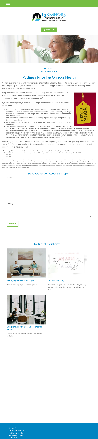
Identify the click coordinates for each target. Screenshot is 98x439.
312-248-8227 (19, 431)
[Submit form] (12, 224)
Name (9, 177)
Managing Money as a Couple (20, 280)
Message (10, 204)
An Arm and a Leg (56, 280)
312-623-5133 (19, 433)
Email (9, 190)
